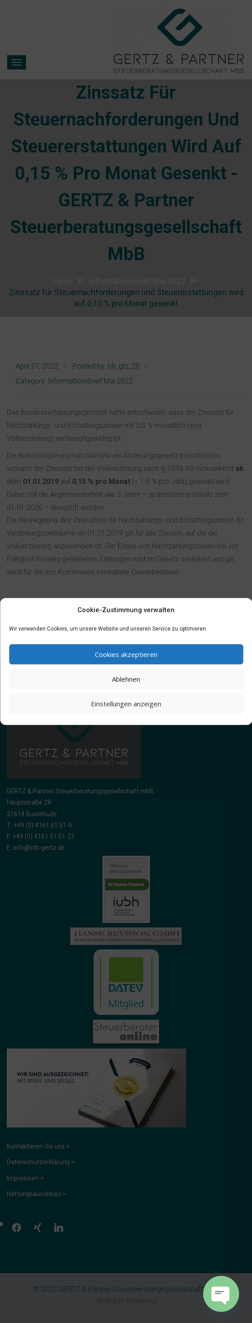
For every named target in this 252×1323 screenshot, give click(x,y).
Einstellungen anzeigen (126, 703)
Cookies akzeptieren (126, 654)
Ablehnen (126, 679)
